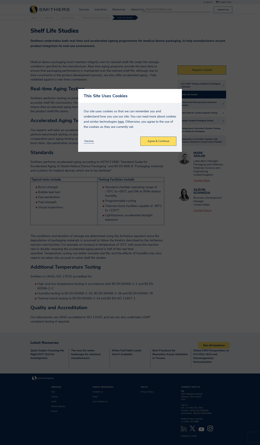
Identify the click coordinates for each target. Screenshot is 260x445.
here (121, 122)
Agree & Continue (158, 141)
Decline (89, 141)
